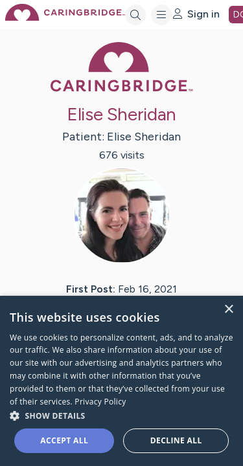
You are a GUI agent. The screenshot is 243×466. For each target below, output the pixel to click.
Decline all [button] (176, 440)
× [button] (228, 310)
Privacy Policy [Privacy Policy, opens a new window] (100, 401)
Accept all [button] (64, 440)
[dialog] (121, 381)
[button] (121, 415)
